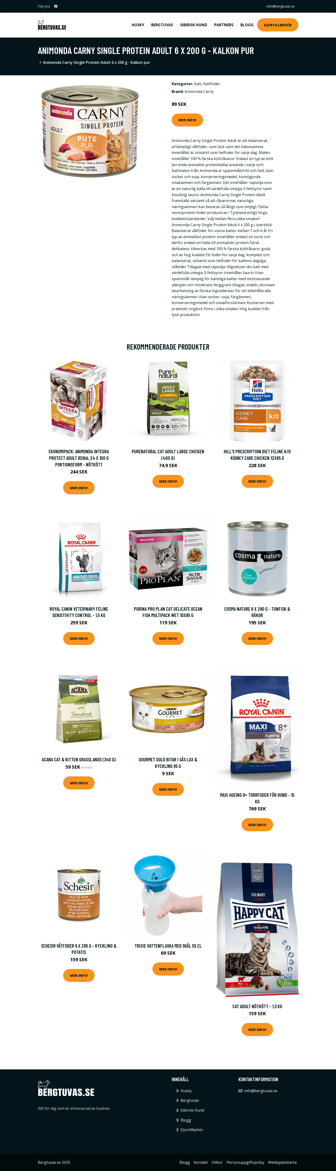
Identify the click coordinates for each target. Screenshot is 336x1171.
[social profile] (55, 6)
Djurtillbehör (278, 25)
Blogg (247, 24)
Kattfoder (211, 83)
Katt (197, 83)
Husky (138, 24)
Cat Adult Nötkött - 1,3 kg (257, 1006)
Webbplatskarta (282, 1162)
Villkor (217, 1162)
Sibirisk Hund (193, 24)
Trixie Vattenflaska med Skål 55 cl (168, 946)
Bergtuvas (162, 24)
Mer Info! (187, 120)
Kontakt (201, 1162)
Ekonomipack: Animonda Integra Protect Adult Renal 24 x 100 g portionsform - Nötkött (79, 457)
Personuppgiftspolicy (245, 1162)
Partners (223, 24)
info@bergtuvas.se (280, 6)
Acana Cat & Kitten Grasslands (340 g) (79, 759)
